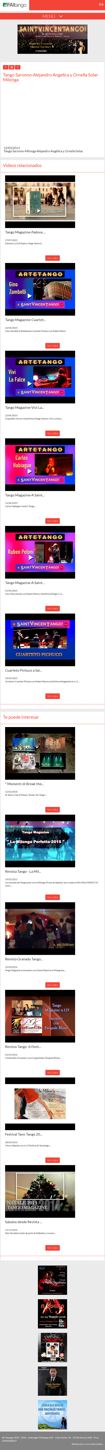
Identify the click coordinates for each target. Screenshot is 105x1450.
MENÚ (52, 16)
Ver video (52, 258)
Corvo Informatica (93, 1444)
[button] (40, 201)
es (101, 4)
